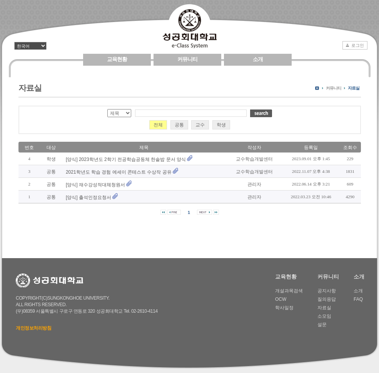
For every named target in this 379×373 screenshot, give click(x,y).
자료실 (353, 88)
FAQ (358, 299)
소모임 (324, 316)
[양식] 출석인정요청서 (88, 197)
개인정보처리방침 (33, 328)
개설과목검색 (289, 290)
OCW (280, 299)
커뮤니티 (187, 59)
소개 (258, 59)
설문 (322, 324)
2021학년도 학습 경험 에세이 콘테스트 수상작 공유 (119, 172)
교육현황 (117, 59)
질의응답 (326, 299)
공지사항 (326, 290)
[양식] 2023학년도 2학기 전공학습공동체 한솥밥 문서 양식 (126, 159)
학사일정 (284, 307)
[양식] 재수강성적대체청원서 (95, 184)
